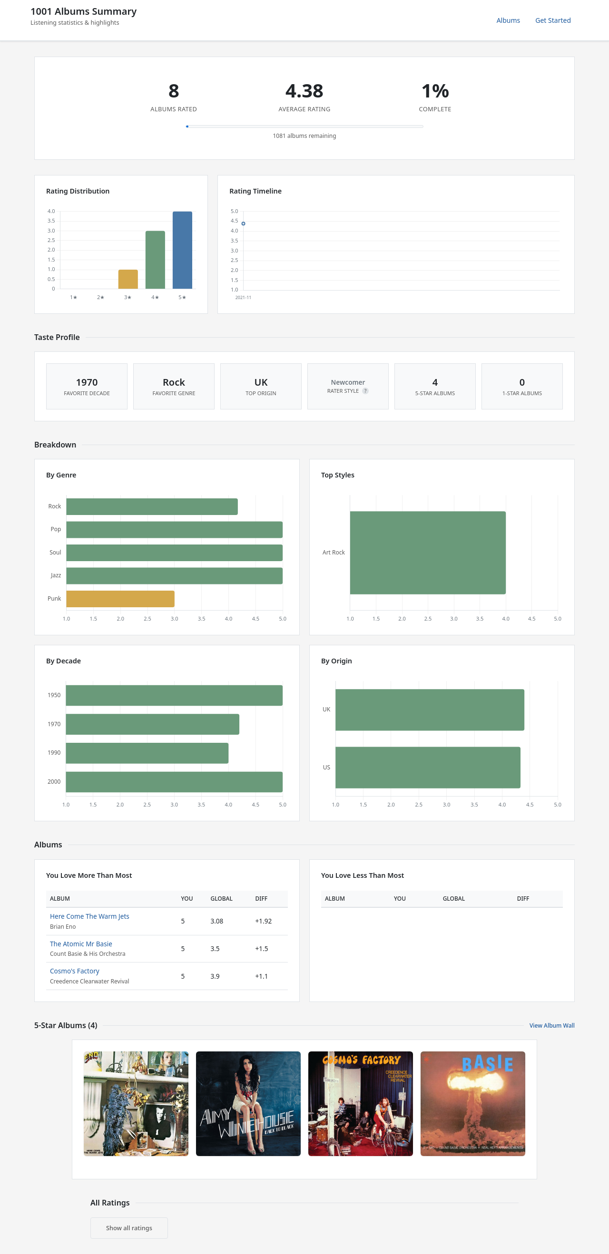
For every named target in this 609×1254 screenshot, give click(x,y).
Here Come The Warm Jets (89, 916)
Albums (509, 20)
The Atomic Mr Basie (81, 943)
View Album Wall (552, 1025)
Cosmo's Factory (74, 970)
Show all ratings (129, 1228)
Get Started (553, 20)
